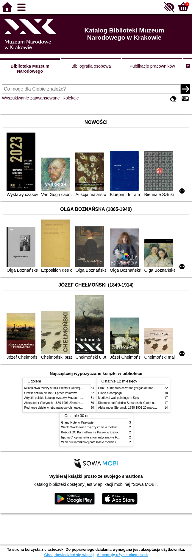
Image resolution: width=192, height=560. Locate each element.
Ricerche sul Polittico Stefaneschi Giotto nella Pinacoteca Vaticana (142, 403)
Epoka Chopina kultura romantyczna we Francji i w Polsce (99, 437)
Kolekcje (71, 98)
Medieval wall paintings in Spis (118, 397)
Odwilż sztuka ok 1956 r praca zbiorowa (50, 393)
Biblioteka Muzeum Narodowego (30, 69)
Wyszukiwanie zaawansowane (31, 98)
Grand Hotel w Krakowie (77, 422)
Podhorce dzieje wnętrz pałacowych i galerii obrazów (59, 407)
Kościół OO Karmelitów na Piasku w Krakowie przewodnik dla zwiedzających (112, 432)
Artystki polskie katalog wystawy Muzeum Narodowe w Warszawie (68, 397)
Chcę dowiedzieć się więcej (68, 555)
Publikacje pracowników (152, 66)
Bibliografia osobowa (91, 66)
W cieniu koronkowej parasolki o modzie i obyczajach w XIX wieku (105, 442)
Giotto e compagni (110, 393)
